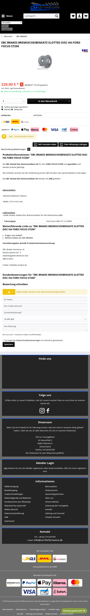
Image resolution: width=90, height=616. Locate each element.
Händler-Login (54, 609)
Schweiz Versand (52, 517)
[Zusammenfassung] (45, 312)
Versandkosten (43, 601)
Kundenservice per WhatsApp (17, 501)
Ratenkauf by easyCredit (15, 505)
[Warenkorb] (85, 16)
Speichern (8, 344)
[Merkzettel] (73, 16)
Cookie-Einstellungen (13, 494)
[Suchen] (56, 16)
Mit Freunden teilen (45, 144)
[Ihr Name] (45, 299)
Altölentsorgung (11, 486)
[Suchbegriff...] (41, 16)
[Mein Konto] (79, 16)
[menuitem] (7, 16)
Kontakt (48, 509)
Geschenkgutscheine (54, 494)
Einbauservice (51, 490)
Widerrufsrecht (11, 509)
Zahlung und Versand (54, 513)
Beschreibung (7, 149)
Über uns (49, 498)
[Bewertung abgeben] (45, 319)
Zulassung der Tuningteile (56, 505)
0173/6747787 (49, 449)
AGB (6, 517)
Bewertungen (22, 149)
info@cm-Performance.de (48, 540)
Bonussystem (51, 486)
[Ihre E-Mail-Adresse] (45, 306)
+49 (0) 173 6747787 (47, 537)
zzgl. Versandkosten (17, 88)
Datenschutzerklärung (14, 513)
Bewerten (17, 109)
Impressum (9, 521)
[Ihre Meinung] (45, 327)
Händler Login (45, 463)
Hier (6, 468)
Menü (7, 15)
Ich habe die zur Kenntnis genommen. (34, 340)
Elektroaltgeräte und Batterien (17, 498)
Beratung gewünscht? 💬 (74, 611)
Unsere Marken (52, 501)
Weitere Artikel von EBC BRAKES (18, 238)
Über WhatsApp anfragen (73, 144)
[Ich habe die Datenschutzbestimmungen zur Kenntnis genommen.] (3, 340)
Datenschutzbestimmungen (28, 340)
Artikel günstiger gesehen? (14, 107)
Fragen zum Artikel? (12, 235)
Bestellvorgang (10, 490)
